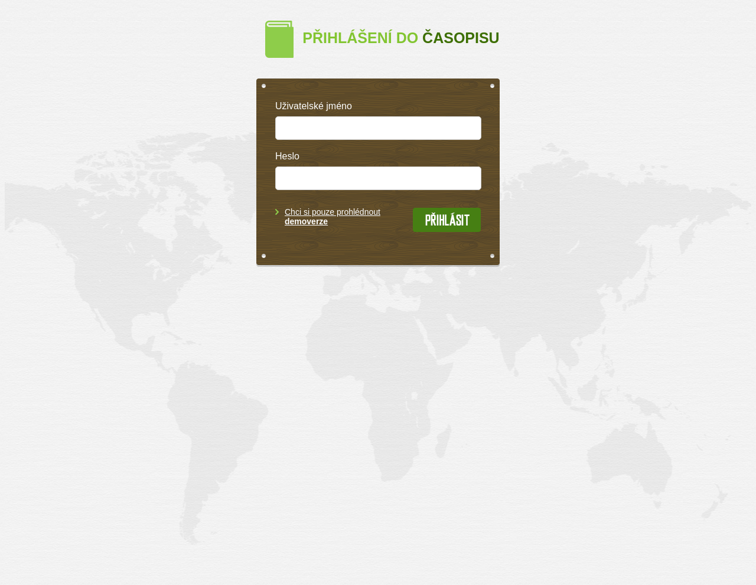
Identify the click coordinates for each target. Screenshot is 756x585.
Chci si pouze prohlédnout (332, 216)
